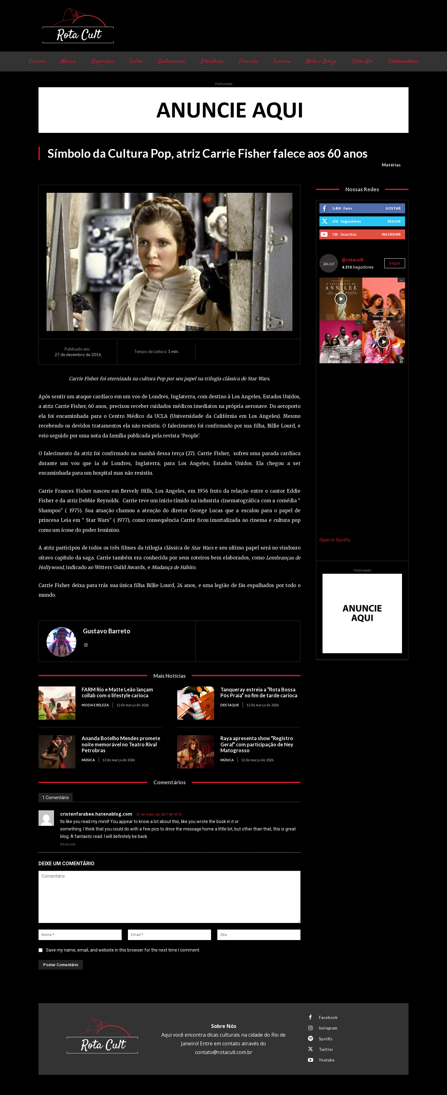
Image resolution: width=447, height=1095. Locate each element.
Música (88, 760)
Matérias (391, 165)
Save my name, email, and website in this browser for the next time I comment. (123, 950)
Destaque (229, 711)
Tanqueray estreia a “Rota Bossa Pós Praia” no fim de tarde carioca (259, 695)
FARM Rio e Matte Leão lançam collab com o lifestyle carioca (119, 692)
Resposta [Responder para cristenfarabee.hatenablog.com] (67, 844)
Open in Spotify (334, 540)
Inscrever (391, 234)
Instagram (329, 1029)
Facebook (328, 1018)
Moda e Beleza (95, 705)
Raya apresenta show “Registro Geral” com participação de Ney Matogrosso (258, 744)
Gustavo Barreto (106, 631)
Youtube (327, 1063)
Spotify (326, 1040)
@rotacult (352, 260)
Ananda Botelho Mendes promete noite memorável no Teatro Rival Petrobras (117, 744)
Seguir (394, 221)
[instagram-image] (340, 299)
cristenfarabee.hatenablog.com (96, 814)
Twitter (326, 1052)
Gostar (393, 208)
